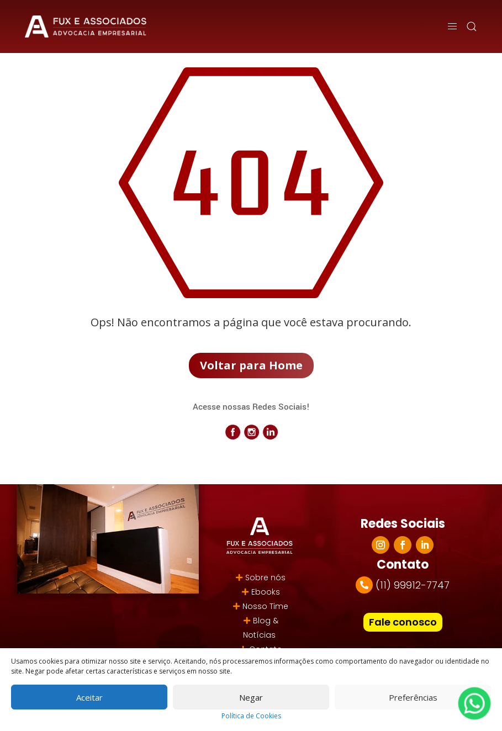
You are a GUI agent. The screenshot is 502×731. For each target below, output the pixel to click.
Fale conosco (403, 622)
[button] (471, 26)
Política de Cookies (251, 716)
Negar (251, 697)
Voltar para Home (251, 365)
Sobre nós (265, 577)
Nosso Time (265, 606)
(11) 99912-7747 (413, 585)
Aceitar (89, 697)
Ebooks (265, 591)
